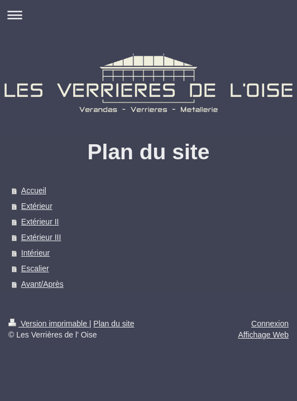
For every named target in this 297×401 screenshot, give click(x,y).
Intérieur (35, 252)
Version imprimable (48, 323)
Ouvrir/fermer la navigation (148, 15)
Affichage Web (263, 334)
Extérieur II (40, 221)
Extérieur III (41, 237)
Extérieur (36, 206)
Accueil (33, 190)
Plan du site (113, 323)
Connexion (270, 323)
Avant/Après (42, 284)
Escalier (35, 268)
